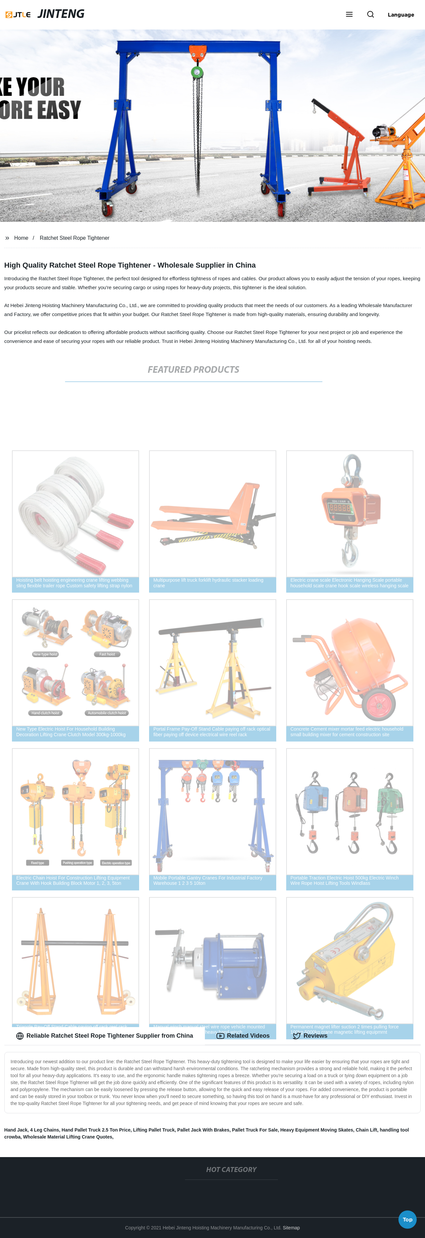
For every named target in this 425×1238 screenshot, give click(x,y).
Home (21, 238)
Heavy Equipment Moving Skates (316, 1130)
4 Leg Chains (44, 1130)
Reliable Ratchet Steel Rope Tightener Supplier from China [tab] (104, 1036)
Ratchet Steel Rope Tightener (75, 238)
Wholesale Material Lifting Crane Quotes (67, 1137)
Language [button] (401, 15)
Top (408, 1220)
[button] (349, 15)
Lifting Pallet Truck (154, 1130)
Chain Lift (366, 1130)
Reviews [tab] (310, 1036)
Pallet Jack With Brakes (203, 1130)
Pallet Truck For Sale (255, 1130)
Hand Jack (16, 1130)
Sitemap (291, 1227)
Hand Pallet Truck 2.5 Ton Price (96, 1130)
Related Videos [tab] (243, 1036)
